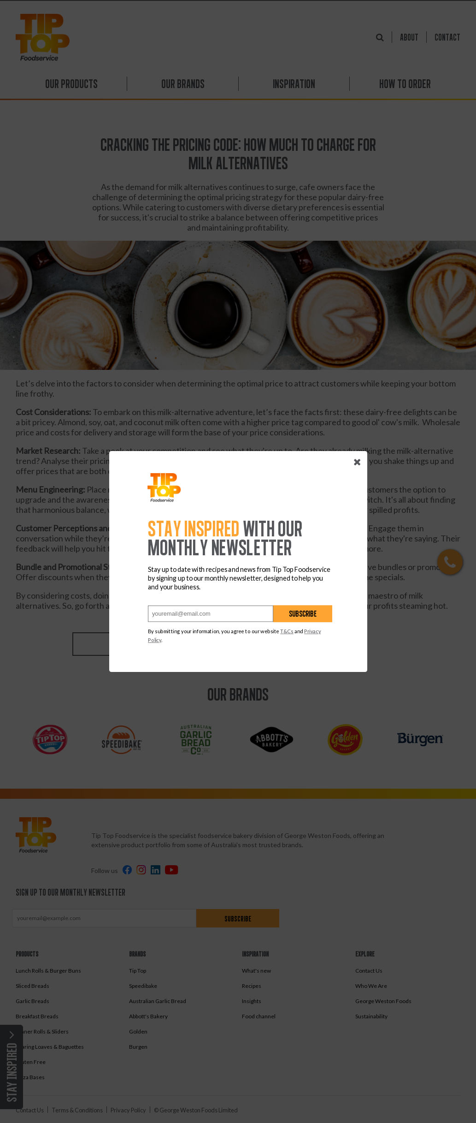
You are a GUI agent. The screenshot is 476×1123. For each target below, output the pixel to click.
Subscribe (303, 613)
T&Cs (287, 631)
